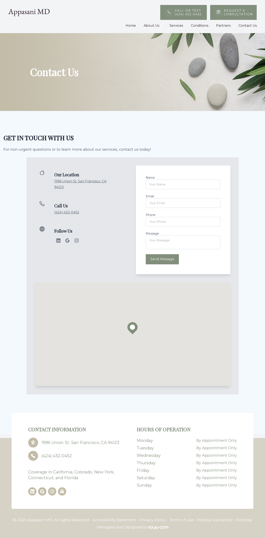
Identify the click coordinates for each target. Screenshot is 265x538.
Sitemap (244, 519)
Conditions (199, 26)
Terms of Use (181, 519)
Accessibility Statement (114, 519)
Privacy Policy (153, 519)
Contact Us (247, 26)
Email (150, 196)
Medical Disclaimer (215, 519)
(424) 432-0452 (66, 212)
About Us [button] (153, 26)
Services (176, 26)
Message (152, 233)
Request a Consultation (238, 12)
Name (150, 177)
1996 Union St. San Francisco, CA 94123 (80, 442)
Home (131, 26)
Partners (223, 26)
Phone (150, 215)
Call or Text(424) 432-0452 (188, 12)
